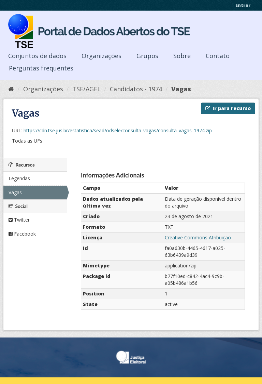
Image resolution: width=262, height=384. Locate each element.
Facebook (22, 233)
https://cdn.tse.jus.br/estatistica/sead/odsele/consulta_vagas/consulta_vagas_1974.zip (118, 130)
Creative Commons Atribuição (198, 237)
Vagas (181, 89)
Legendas (19, 178)
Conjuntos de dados (37, 56)
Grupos (147, 56)
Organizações (101, 56)
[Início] (11, 89)
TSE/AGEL (86, 89)
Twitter (19, 219)
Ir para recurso (228, 108)
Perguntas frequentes (41, 68)
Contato (218, 56)
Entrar (242, 5)
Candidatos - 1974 (136, 89)
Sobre (182, 56)
